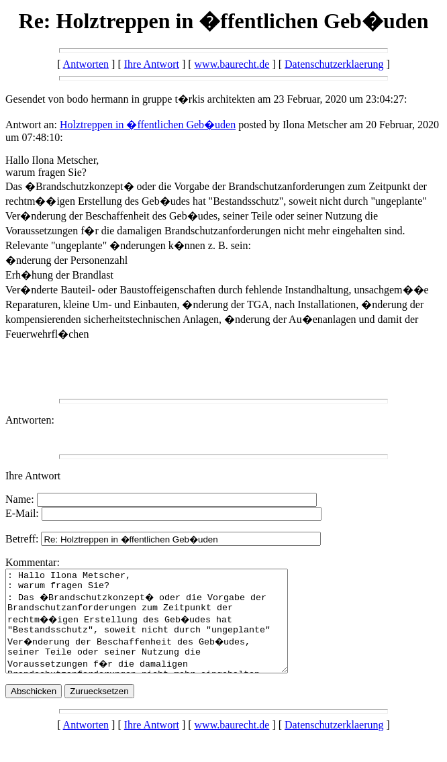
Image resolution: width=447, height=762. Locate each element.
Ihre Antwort (151, 64)
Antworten (86, 64)
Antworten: (29, 420)
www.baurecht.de (232, 64)
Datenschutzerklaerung (334, 64)
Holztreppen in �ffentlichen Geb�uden (148, 124)
